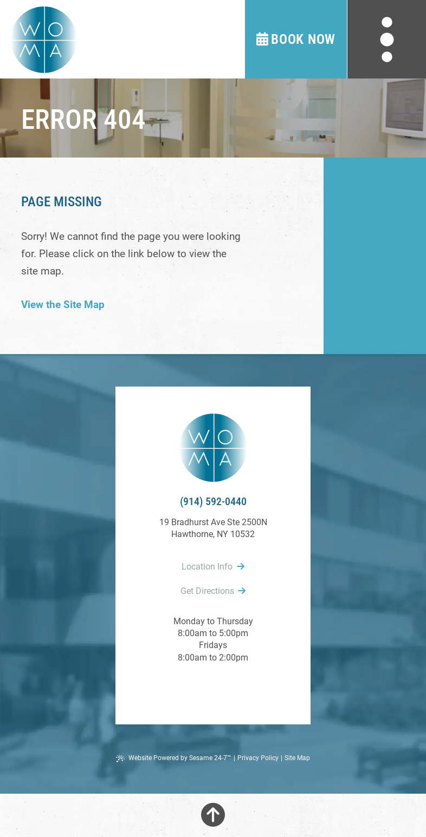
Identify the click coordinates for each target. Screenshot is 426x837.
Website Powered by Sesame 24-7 (173, 758)
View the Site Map (63, 304)
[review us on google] (213, 686)
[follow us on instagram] (237, 686)
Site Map (297, 758)
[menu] (386, 39)
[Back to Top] (213, 815)
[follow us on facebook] (189, 686)
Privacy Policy (258, 758)
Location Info (213, 566)
